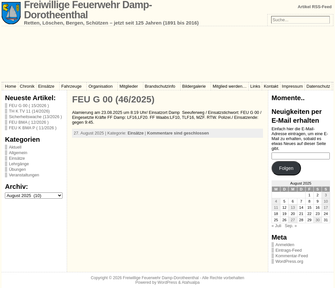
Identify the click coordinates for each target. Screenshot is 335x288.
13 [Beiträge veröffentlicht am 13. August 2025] (293, 207)
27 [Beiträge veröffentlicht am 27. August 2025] (293, 220)
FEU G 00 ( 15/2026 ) (29, 105)
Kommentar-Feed (291, 255)
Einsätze (17, 158)
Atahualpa (191, 282)
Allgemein (18, 152)
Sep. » (291, 225)
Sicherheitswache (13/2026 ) (35, 116)
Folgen (286, 168)
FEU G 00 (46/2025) (113, 99)
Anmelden (284, 244)
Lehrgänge (19, 163)
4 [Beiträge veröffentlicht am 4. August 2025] (276, 201)
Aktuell (15, 147)
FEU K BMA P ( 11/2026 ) (33, 127)
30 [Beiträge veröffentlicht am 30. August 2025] (317, 220)
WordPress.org (289, 261)
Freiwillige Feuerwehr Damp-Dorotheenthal (161, 278)
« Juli (276, 225)
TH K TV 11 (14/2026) (29, 111)
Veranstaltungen (24, 174)
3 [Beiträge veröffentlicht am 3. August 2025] (326, 195)
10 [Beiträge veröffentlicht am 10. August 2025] (326, 201)
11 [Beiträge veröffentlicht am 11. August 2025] (276, 207)
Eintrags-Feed (288, 250)
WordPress (167, 282)
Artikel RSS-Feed (315, 6)
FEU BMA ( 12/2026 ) (29, 122)
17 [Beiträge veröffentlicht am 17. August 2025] (326, 207)
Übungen (17, 169)
